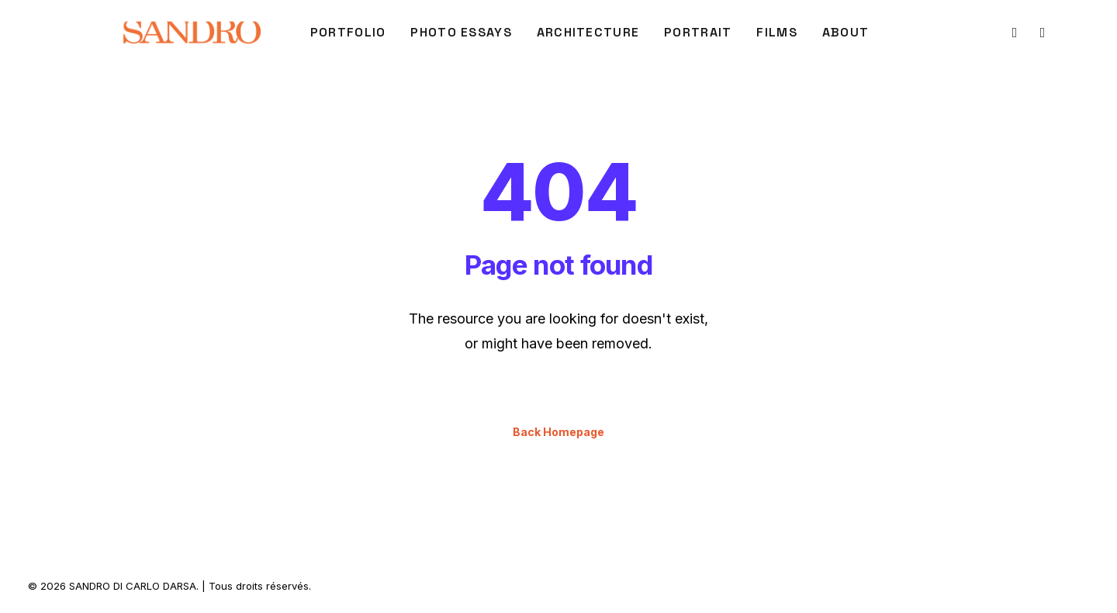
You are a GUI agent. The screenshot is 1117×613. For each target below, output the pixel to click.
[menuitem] (348, 32)
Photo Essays (460, 32)
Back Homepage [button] (558, 431)
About (845, 32)
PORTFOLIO (348, 32)
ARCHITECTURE (588, 32)
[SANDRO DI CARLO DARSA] (191, 32)
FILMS (776, 32)
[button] (1013, 32)
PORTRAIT (697, 32)
